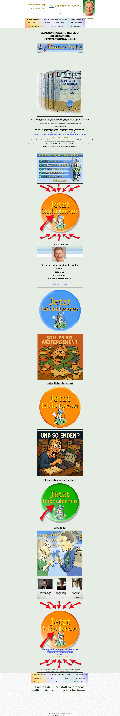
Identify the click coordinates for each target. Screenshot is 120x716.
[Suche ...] (67, 13)
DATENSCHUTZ (62, 715)
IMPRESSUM (56, 715)
